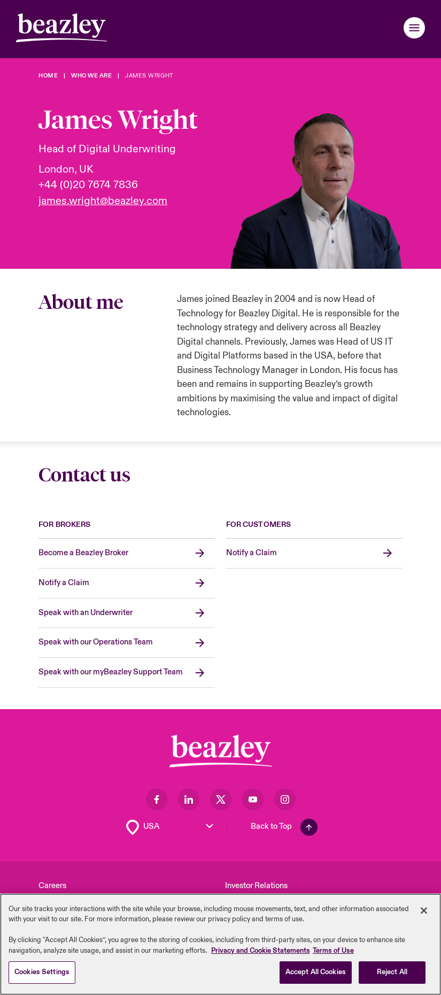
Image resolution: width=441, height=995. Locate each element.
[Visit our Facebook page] (156, 799)
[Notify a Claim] (126, 583)
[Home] (48, 75)
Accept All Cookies (315, 973)
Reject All (392, 973)
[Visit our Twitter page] (220, 799)
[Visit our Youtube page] (253, 799)
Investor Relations (256, 886)
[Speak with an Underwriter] (126, 613)
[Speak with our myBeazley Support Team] (126, 673)
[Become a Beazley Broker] (126, 554)
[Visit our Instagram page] (285, 799)
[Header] (61, 27)
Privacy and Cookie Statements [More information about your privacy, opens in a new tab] (260, 951)
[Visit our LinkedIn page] (188, 799)
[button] (414, 27)
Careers (52, 886)
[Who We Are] (91, 75)
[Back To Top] (284, 827)
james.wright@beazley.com (102, 201)
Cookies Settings (41, 973)
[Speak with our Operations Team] (126, 643)
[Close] (424, 911)
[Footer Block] (220, 751)
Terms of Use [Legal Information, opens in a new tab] (333, 951)
